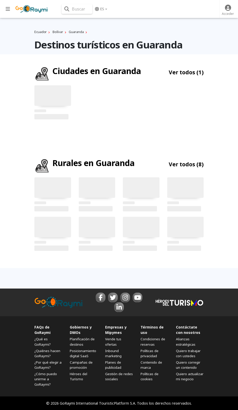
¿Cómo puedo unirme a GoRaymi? (45, 379)
